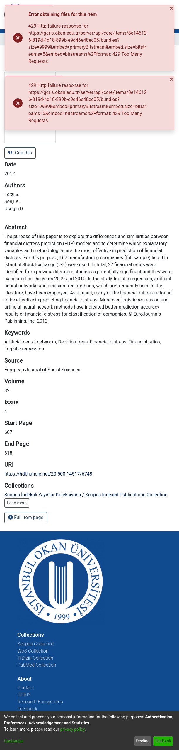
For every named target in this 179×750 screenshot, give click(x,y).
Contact (26, 687)
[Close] (171, 8)
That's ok (163, 741)
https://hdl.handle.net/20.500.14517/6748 (48, 474)
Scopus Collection (36, 644)
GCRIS (24, 694)
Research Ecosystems (40, 702)
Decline (142, 741)
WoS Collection (33, 651)
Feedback (27, 709)
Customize (13, 741)
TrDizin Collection (35, 658)
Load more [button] (17, 502)
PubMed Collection (37, 665)
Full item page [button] (25, 517)
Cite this (20, 153)
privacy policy (72, 729)
